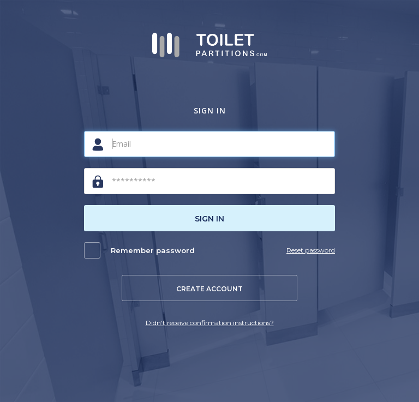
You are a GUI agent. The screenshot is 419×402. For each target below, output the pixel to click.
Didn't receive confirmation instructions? (210, 323)
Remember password (153, 250)
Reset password (310, 250)
